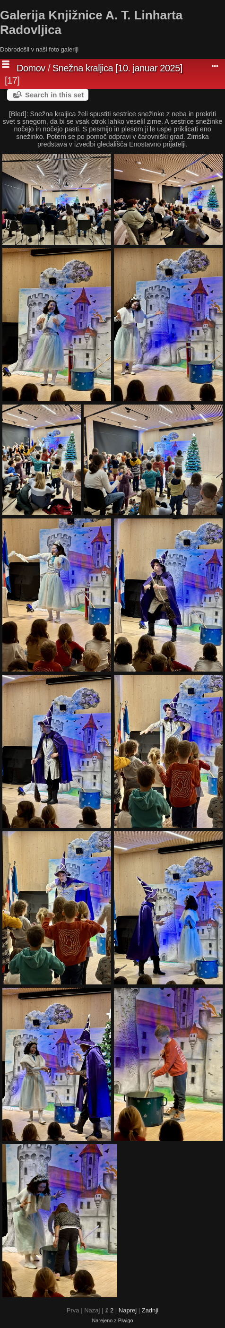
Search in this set (54, 95)
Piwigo (125, 1320)
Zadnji (150, 1310)
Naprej (128, 1310)
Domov (31, 68)
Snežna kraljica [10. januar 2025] (117, 68)
